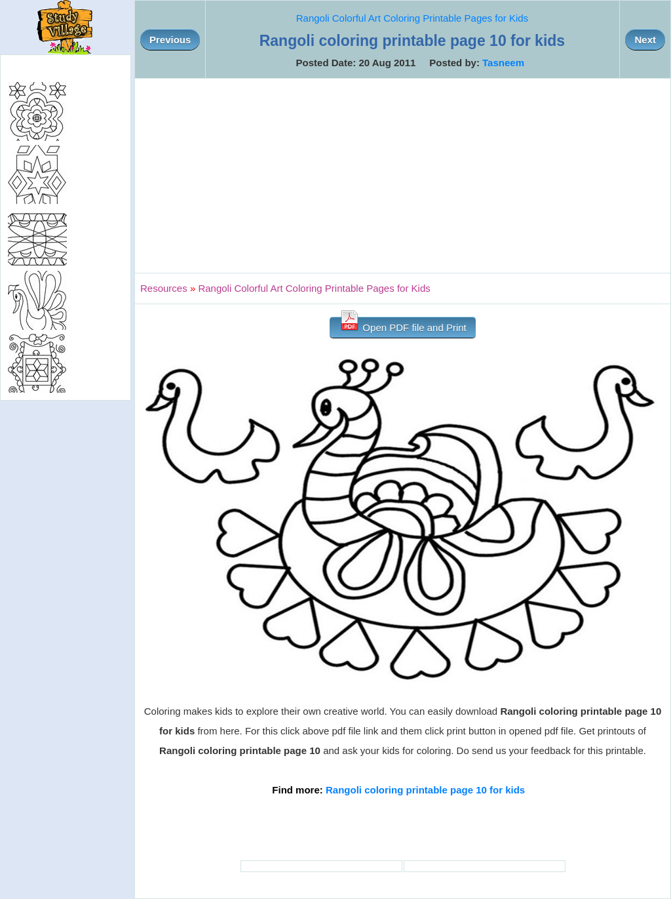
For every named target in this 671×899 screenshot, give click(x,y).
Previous (170, 39)
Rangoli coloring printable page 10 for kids (425, 789)
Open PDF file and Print (403, 325)
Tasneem (503, 62)
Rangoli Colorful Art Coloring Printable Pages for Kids (412, 18)
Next (645, 39)
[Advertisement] (402, 176)
